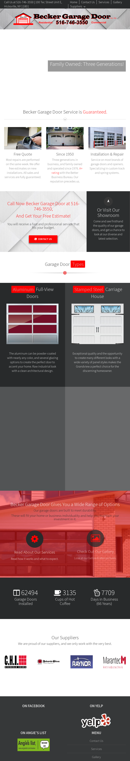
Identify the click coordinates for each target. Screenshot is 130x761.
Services (96, 749)
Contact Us (96, 741)
